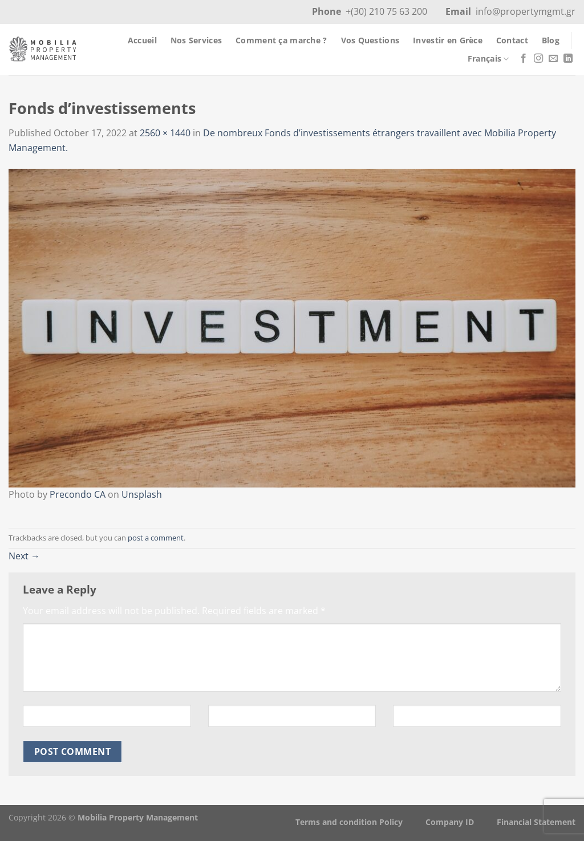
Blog (550, 40)
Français (488, 58)
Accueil (142, 40)
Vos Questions (370, 40)
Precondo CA (78, 494)
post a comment (156, 538)
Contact (512, 40)
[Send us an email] (553, 59)
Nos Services (196, 40)
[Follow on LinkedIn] (568, 59)
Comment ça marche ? (281, 40)
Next (24, 556)
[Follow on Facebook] (523, 59)
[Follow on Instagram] (538, 59)
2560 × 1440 (165, 133)
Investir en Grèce (447, 40)
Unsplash (141, 494)
